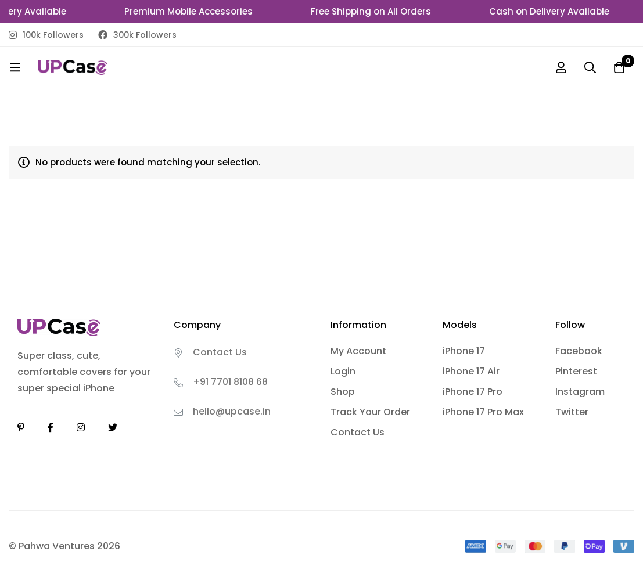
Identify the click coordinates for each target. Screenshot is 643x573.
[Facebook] (50, 427)
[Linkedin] (20, 427)
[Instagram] (81, 427)
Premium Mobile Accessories (192, 11)
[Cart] (619, 67)
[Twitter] (112, 427)
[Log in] (561, 67)
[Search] (590, 67)
